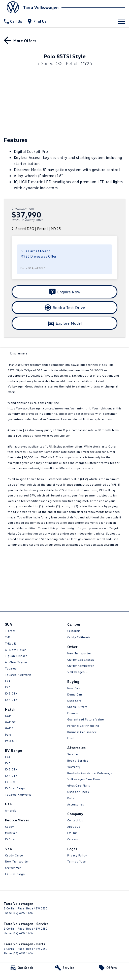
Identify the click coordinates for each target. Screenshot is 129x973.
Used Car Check (78, 792)
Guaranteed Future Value (85, 719)
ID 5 (8, 687)
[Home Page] (13, 7)
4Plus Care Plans (78, 785)
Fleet (71, 738)
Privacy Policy (77, 855)
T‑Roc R (10, 643)
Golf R (9, 728)
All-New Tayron (16, 662)
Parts (70, 798)
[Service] (64, 967)
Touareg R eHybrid (18, 675)
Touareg (11, 668)
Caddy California (78, 637)
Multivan (11, 833)
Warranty (74, 767)
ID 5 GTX (11, 693)
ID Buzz (10, 782)
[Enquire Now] (64, 291)
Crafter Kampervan (80, 666)
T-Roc (9, 637)
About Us (73, 826)
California (74, 631)
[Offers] (107, 967)
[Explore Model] (64, 323)
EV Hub (72, 833)
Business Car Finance (82, 732)
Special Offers (77, 707)
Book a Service (77, 760)
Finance (72, 713)
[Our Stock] (21, 967)
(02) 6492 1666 (23, 912)
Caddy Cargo (14, 855)
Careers (72, 839)
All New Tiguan (15, 650)
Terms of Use (76, 861)
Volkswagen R (77, 672)
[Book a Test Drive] (64, 307)
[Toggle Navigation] (121, 21)
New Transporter (17, 861)
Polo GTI (11, 741)
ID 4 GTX (11, 700)
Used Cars (74, 701)
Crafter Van (13, 868)
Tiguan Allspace (16, 656)
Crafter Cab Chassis (80, 659)
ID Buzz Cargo (15, 788)
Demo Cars (75, 694)
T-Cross (10, 631)
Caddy (9, 826)
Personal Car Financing (83, 726)
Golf (8, 716)
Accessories (75, 804)
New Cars (74, 688)
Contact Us (75, 820)
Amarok (10, 810)
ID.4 (8, 681)
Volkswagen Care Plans (83, 779)
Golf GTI (11, 722)
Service (72, 754)
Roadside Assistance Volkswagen (91, 773)
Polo (8, 734)
